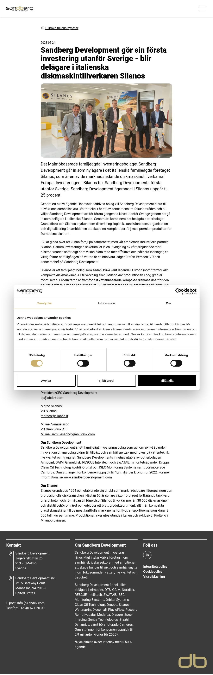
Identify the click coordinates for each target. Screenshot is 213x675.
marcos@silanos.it (54, 416)
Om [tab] (168, 303)
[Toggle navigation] (202, 9)
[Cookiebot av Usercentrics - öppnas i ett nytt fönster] (178, 291)
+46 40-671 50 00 (32, 609)
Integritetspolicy (155, 567)
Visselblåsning (154, 577)
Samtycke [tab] (44, 303)
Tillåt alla (167, 380)
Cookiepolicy (152, 572)
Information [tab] (106, 303)
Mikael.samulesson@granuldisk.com (68, 435)
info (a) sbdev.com (31, 604)
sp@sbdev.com (52, 398)
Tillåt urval (106, 380)
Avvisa (46, 380)
